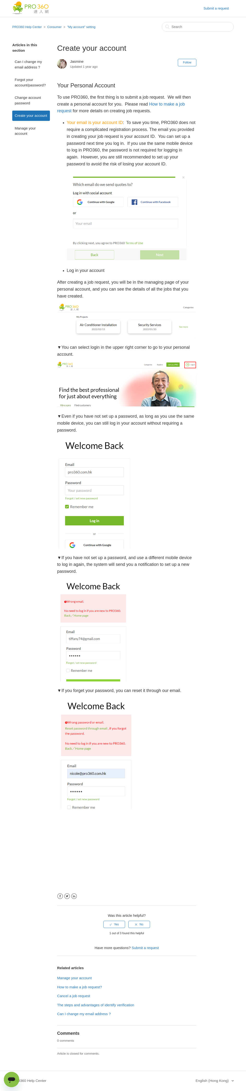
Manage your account (25, 131)
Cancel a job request (73, 996)
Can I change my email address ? (28, 64)
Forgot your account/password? (30, 82)
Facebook (60, 896)
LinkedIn (74, 896)
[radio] (114, 924)
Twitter (67, 896)
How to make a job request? (79, 987)
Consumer (54, 27)
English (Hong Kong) (213, 1081)
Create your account (31, 115)
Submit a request (216, 8)
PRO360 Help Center (27, 27)
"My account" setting (81, 27)
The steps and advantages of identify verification (95, 1005)
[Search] (198, 27)
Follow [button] (187, 62)
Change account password (28, 100)
